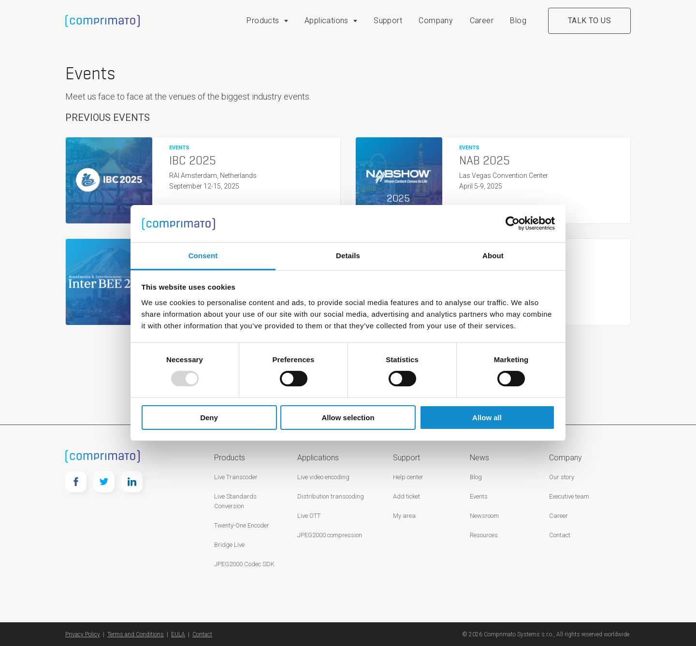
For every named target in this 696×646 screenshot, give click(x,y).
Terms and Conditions (135, 634)
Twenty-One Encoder (241, 525)
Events (479, 496)
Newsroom (484, 515)
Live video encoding (323, 477)
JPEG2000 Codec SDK (244, 564)
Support (388, 20)
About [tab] (493, 255)
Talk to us (589, 20)
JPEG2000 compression (329, 535)
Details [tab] (348, 255)
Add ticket (406, 496)
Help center (408, 477)
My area (404, 515)
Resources (484, 535)
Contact (559, 535)
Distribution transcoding (330, 496)
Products (262, 20)
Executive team (569, 496)
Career (481, 20)
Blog (518, 20)
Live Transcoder (236, 477)
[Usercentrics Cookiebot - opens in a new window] (512, 223)
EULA (178, 634)
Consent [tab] (203, 255)
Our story (561, 477)
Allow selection (347, 417)
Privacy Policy (82, 634)
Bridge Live (229, 544)
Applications (326, 20)
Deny (209, 417)
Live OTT (308, 515)
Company (436, 20)
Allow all (487, 417)
